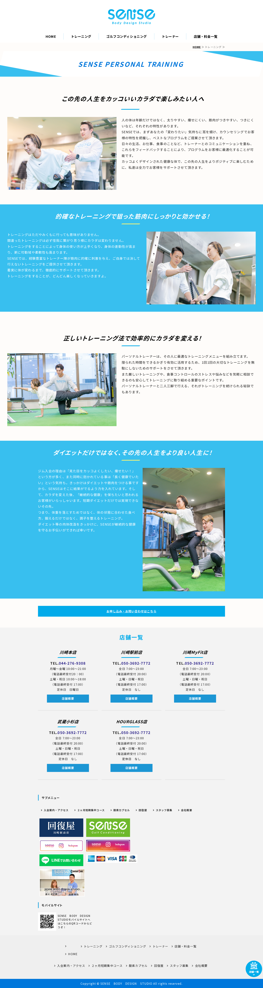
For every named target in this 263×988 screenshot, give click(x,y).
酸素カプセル (121, 810)
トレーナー (170, 36)
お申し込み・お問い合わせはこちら (131, 611)
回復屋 (143, 810)
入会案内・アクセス (56, 810)
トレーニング (81, 36)
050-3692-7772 (135, 663)
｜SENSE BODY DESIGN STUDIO (131, 17)
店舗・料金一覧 (206, 36)
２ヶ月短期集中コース (91, 810)
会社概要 (186, 810)
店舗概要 (68, 698)
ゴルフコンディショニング (126, 36)
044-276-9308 (72, 663)
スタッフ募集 (164, 810)
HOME (50, 36)
